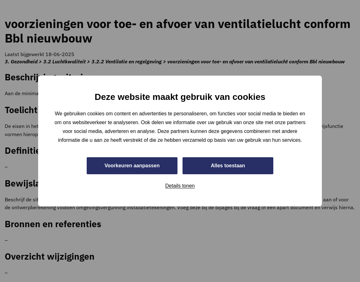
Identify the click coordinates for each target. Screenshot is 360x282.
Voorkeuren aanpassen (132, 165)
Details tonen (180, 185)
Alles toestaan (228, 165)
